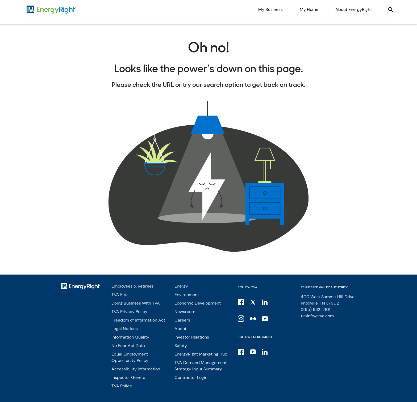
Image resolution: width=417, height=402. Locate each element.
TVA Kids (119, 294)
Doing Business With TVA (135, 303)
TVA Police (121, 386)
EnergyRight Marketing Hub (200, 354)
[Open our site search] (391, 9)
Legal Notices (124, 328)
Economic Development (197, 303)
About (180, 328)
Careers (182, 320)
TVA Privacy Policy (129, 311)
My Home (309, 9)
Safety (180, 345)
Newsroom (184, 311)
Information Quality (130, 337)
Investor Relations (191, 337)
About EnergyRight (353, 9)
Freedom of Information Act (138, 320)
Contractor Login (190, 377)
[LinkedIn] (265, 302)
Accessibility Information (135, 369)
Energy (181, 286)
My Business (270, 9)
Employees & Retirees (132, 286)
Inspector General (129, 377)
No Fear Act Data (128, 345)
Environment (186, 294)
